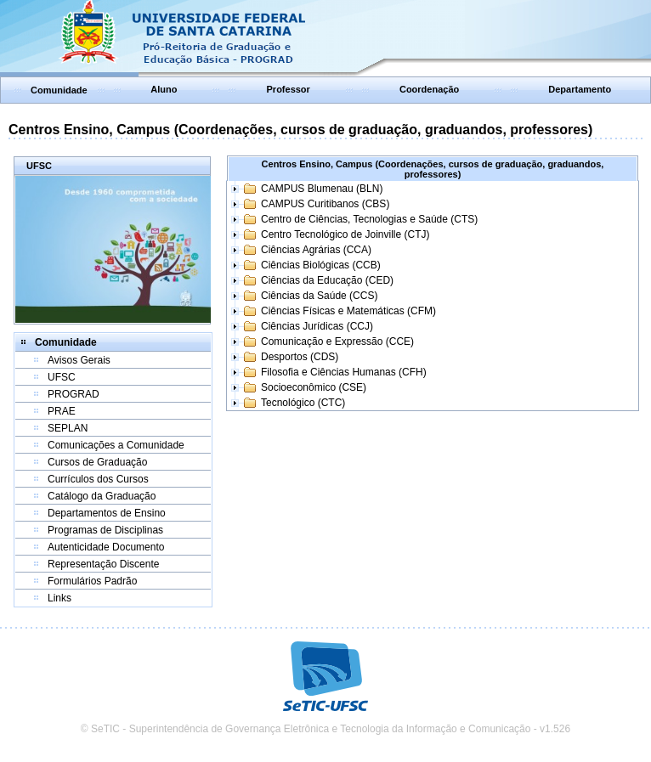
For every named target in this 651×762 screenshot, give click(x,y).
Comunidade (59, 90)
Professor (288, 89)
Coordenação (429, 89)
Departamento (579, 89)
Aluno (163, 89)
